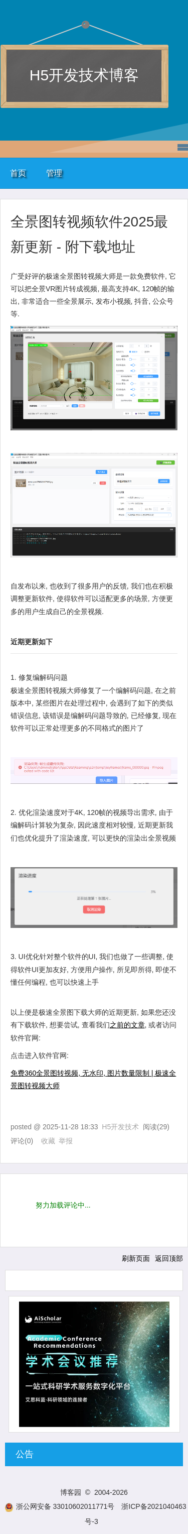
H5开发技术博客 (84, 75)
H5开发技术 (120, 1127)
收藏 (48, 1141)
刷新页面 (136, 1258)
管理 (54, 173)
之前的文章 (127, 1025)
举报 (66, 1141)
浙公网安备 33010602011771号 (60, 1506)
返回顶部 (169, 1258)
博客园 (70, 1492)
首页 (18, 173)
